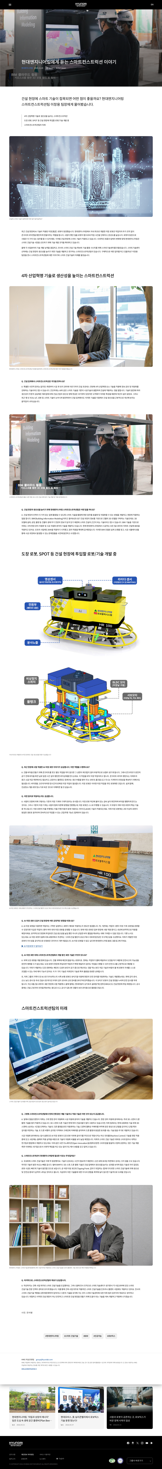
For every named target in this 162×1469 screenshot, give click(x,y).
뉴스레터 (43, 1459)
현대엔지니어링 (27, 68)
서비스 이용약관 (45, 1454)
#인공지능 (98, 1336)
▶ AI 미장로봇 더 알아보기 (32, 946)
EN (152, 4)
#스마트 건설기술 (71, 1336)
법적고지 (12, 1459)
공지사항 (12, 1454)
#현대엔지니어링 (52, 1336)
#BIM (86, 1336)
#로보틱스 (111, 1336)
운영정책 (24, 1459)
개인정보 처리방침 (27, 1454)
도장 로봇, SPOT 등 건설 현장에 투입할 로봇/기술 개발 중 (46, 120)
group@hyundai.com (44, 1359)
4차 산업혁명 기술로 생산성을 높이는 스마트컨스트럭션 (45, 116)
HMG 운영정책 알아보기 (29, 1369)
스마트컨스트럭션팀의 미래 (34, 125)
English (61, 1458)
